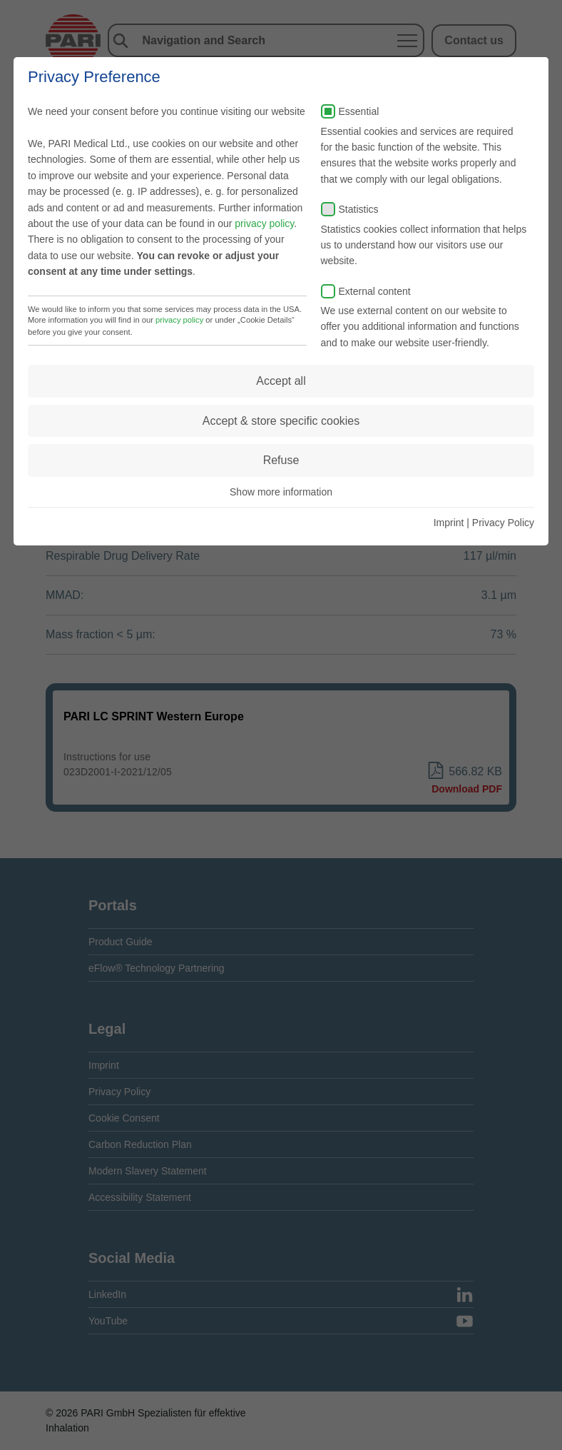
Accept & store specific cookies (281, 421)
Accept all (280, 381)
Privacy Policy (503, 522)
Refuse (281, 460)
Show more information (281, 492)
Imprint (449, 522)
